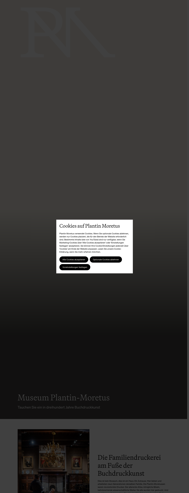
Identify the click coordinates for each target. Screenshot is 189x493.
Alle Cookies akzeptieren (73, 259)
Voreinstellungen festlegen (74, 267)
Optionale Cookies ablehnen (106, 259)
